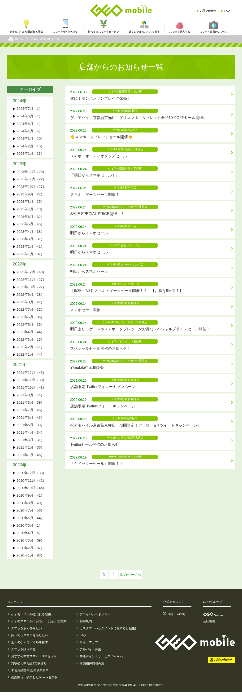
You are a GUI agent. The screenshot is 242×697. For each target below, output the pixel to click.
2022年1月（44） (30, 357)
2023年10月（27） (32, 187)
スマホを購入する (23, 654)
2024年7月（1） (30, 109)
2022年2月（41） (30, 350)
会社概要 (209, 626)
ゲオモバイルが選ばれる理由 (31, 619)
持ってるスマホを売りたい (29, 640)
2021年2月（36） (30, 451)
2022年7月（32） (30, 312)
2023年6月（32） (30, 218)
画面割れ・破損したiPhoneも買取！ (35, 682)
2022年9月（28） (30, 297)
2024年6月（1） (30, 116)
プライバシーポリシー (95, 619)
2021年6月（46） (30, 421)
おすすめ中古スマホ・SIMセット (33, 661)
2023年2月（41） (30, 248)
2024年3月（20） (30, 139)
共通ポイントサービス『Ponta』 (102, 661)
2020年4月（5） (30, 537)
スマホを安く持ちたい (26, 633)
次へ (130, 579)
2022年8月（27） (30, 304)
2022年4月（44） (30, 334)
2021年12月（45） (32, 375)
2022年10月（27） (32, 289)
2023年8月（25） (30, 203)
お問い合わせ (208, 10)
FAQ (227, 10)
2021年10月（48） (32, 390)
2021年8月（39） (30, 406)
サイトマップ (89, 646)
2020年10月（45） (32, 492)
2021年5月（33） (30, 428)
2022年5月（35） (30, 327)
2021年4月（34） (30, 436)
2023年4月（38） (30, 233)
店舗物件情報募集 (92, 668)
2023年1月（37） (30, 256)
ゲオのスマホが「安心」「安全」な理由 (38, 626)
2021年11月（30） (32, 383)
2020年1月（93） (30, 560)
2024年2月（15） (30, 147)
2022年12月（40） (32, 274)
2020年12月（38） (32, 477)
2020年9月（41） (30, 500)
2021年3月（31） (30, 443)
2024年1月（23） (30, 154)
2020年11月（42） (32, 484)
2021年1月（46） (30, 459)
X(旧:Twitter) (176, 619)
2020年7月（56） (30, 515)
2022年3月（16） (30, 342)
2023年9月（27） (30, 195)
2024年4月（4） (30, 131)
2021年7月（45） (30, 413)
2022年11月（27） (32, 281)
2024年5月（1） (30, 124)
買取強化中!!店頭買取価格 (29, 668)
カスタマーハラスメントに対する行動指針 (109, 633)
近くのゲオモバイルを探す (29, 646)
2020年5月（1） (30, 530)
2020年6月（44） (30, 522)
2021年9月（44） (30, 398)
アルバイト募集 (90, 654)
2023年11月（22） (32, 180)
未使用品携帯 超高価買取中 (30, 675)
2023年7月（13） (30, 210)
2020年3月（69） (30, 545)
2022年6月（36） (30, 319)
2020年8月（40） (30, 507)
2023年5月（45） (30, 225)
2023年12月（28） (32, 172)
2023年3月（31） (30, 240)
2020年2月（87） (30, 553)
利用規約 (86, 626)
